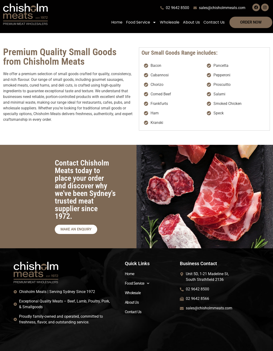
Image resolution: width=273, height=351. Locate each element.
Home (116, 22)
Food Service (141, 22)
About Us (191, 22)
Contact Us (214, 22)
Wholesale (169, 22)
